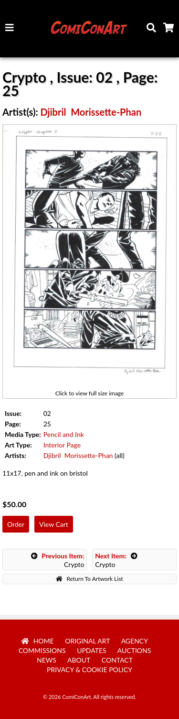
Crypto (57, 560)
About (78, 660)
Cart (170, 30)
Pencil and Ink (63, 434)
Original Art (87, 641)
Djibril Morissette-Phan (90, 112)
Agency (134, 641)
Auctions (134, 650)
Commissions (42, 650)
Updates (91, 650)
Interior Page (62, 445)
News (46, 660)
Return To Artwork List (89, 578)
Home (37, 641)
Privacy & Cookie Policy (89, 669)
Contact (117, 660)
